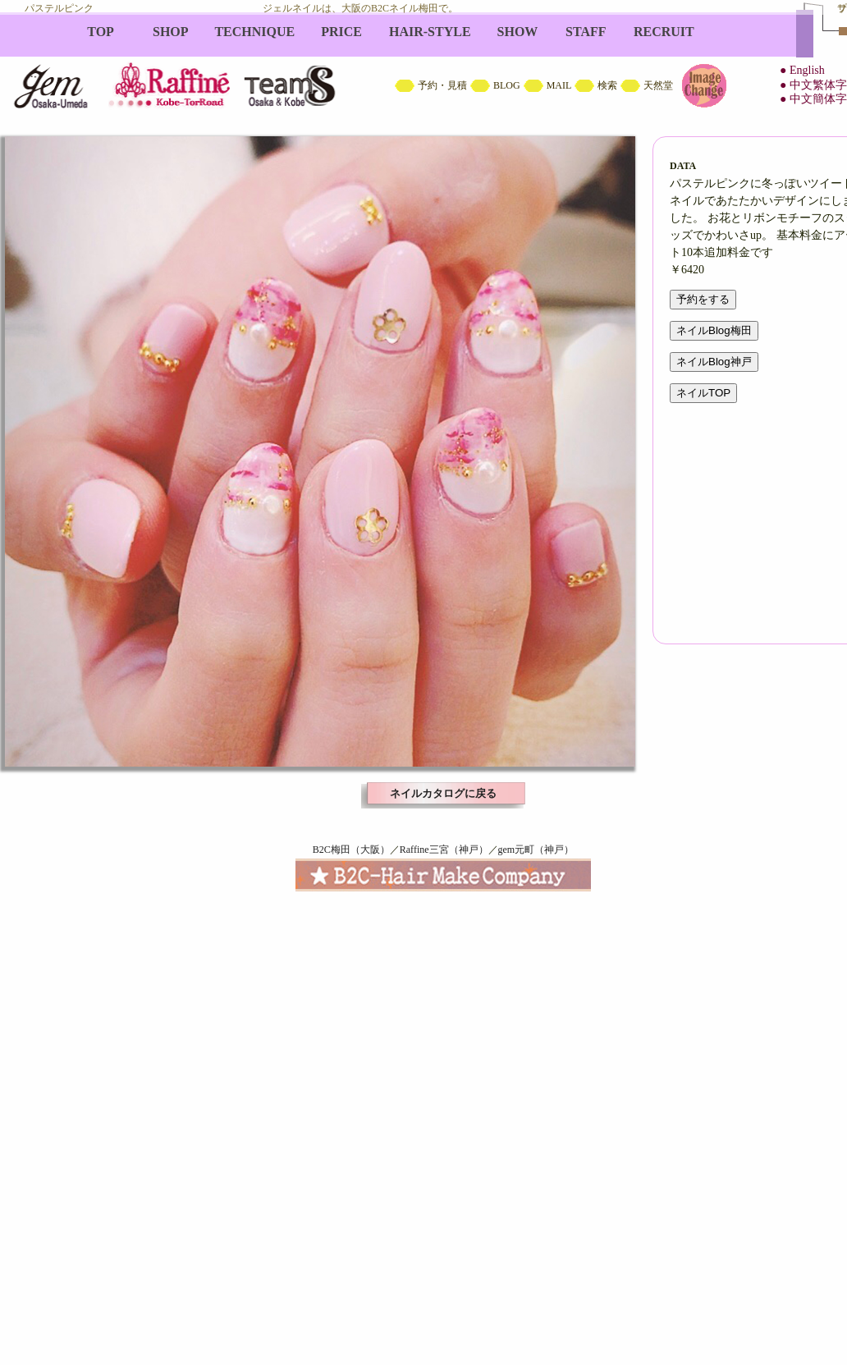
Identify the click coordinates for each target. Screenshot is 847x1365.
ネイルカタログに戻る (443, 793)
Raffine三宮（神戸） (444, 849)
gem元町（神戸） (536, 849)
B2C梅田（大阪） (351, 849)
